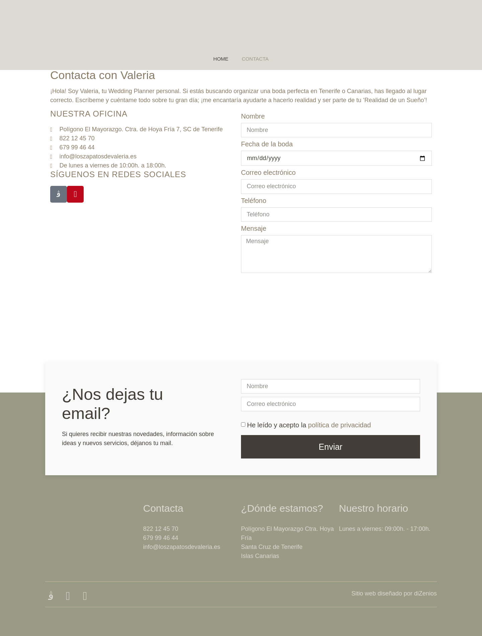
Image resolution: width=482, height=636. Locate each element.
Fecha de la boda (267, 144)
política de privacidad (339, 425)
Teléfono (253, 200)
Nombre (253, 116)
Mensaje (253, 228)
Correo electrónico (268, 172)
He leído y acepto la (309, 425)
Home (220, 59)
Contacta (255, 59)
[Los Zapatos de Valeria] (241, 342)
